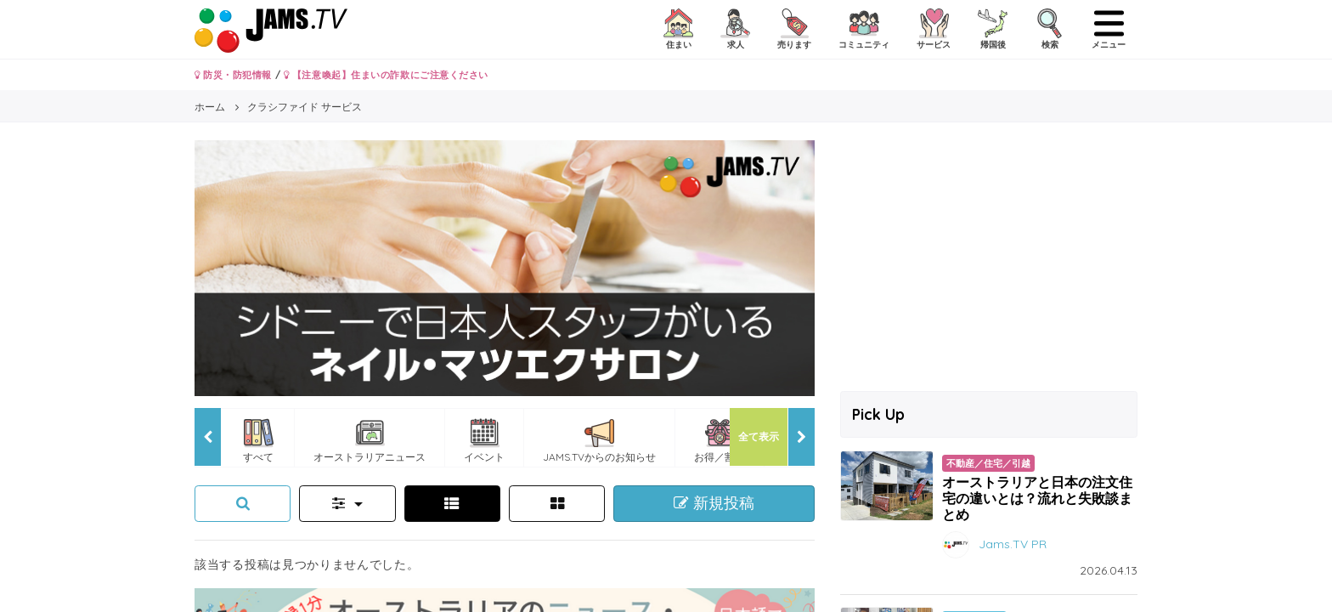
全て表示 (758, 436)
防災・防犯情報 (233, 75)
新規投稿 (714, 503)
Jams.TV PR (1013, 544)
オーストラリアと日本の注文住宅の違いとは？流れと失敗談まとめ (1037, 498)
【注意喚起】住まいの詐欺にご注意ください (386, 75)
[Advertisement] (988, 259)
